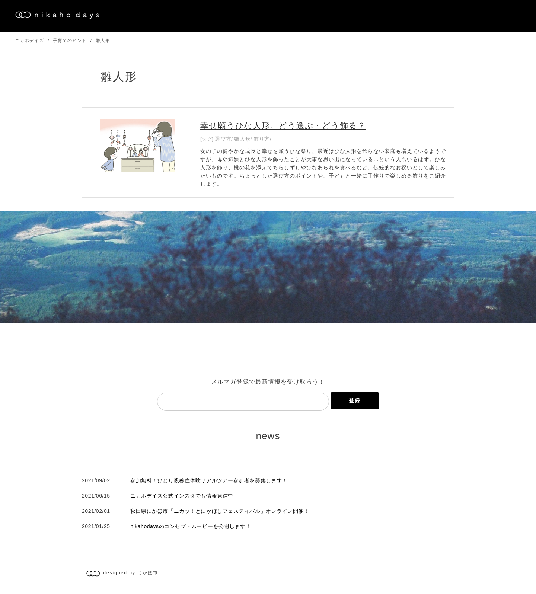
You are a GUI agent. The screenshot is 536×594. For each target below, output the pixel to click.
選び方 (223, 139)
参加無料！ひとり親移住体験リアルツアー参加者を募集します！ (208, 480)
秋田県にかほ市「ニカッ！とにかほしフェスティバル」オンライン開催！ (219, 511)
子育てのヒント (70, 40)
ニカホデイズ (29, 40)
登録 (355, 400)
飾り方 (261, 139)
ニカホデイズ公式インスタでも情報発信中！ (184, 496)
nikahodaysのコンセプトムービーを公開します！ (190, 526)
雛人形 (103, 40)
